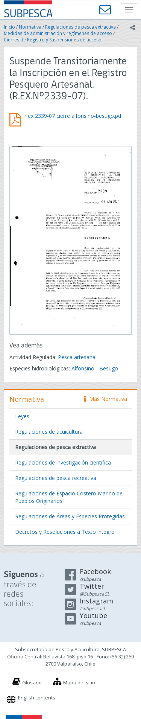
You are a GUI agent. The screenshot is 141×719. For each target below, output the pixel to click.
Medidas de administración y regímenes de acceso (58, 33)
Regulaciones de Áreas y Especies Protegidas (70, 516)
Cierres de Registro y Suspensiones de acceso (53, 40)
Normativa (30, 27)
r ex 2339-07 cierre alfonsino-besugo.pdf (73, 115)
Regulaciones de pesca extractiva (80, 27)
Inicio (9, 27)
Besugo (108, 368)
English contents (36, 697)
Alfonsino (82, 368)
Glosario (32, 682)
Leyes (22, 416)
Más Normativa (105, 398)
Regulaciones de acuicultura (49, 431)
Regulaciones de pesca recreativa (55, 477)
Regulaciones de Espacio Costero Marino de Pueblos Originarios (69, 497)
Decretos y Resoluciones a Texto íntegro (65, 531)
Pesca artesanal (77, 357)
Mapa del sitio (79, 682)
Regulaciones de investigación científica (63, 462)
